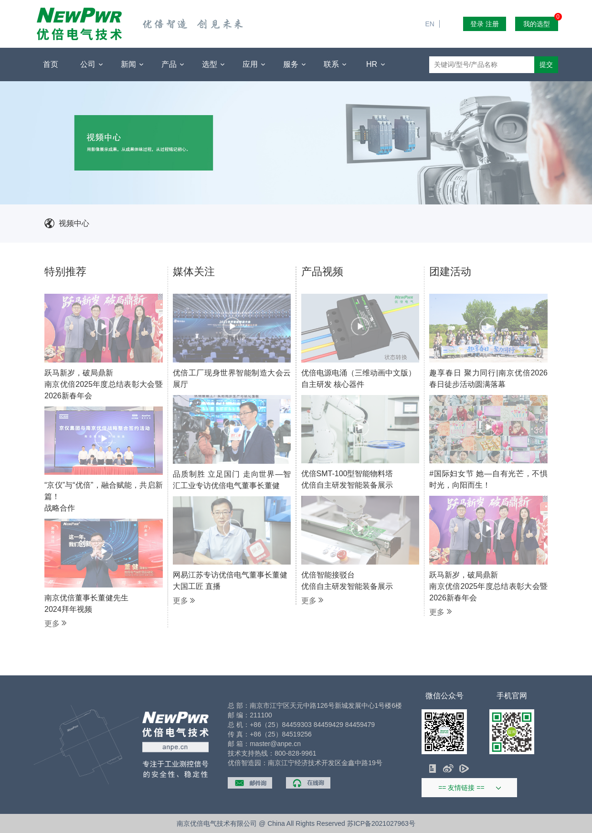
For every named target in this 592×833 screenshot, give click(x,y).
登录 (477, 24)
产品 (172, 64)
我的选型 (540, 22)
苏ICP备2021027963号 (381, 823)
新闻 (132, 64)
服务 (294, 64)
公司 (91, 64)
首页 (50, 64)
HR (375, 64)
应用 (254, 64)
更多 (55, 624)
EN (433, 5)
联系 (335, 64)
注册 (492, 24)
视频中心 (74, 223)
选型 (213, 64)
